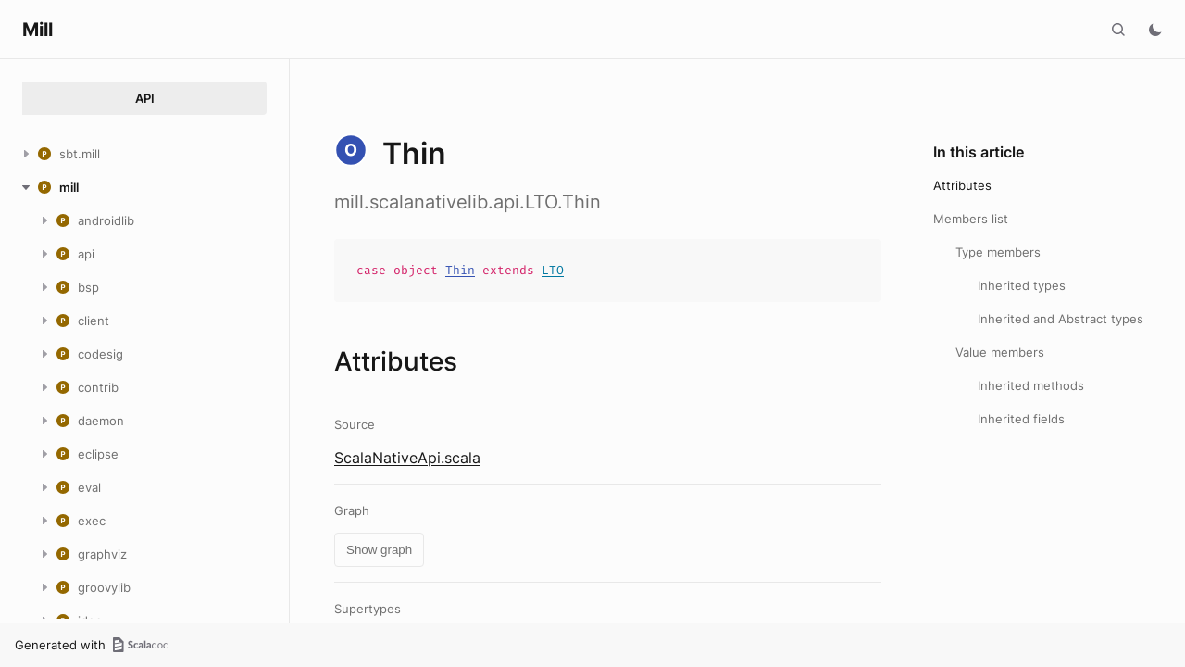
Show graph (379, 550)
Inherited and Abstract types (1060, 318)
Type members (998, 252)
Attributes (962, 185)
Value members (999, 352)
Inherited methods (1031, 385)
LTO (553, 270)
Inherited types (1022, 285)
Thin (460, 270)
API (145, 98)
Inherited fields (1021, 418)
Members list (970, 218)
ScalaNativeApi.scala (407, 457)
